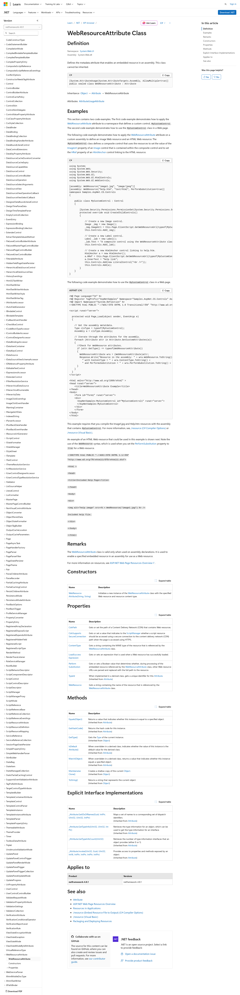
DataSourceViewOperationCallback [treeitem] (22, 175)
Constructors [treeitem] (15, 945)
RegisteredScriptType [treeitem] (16, 630)
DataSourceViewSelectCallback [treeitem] (20, 179)
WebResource (75, 684)
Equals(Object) (75, 719)
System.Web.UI (87, 51)
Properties (208, 44)
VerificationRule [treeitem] (13, 910)
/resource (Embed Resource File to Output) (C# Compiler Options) (108, 912)
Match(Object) (75, 758)
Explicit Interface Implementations (219, 52)
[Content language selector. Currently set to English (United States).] (18, 990)
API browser (88, 22)
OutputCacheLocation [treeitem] (16, 512)
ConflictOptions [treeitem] (13, 56)
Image (97, 147)
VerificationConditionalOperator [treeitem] (21, 901)
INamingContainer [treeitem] (14, 389)
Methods (207, 48)
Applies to (207, 56)
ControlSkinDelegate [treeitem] (15, 91)
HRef (74, 152)
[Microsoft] (6, 4)
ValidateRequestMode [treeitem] (16, 879)
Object (84, 93)
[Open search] (226, 4)
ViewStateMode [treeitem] (13, 923)
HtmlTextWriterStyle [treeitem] (15, 275)
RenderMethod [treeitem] (13, 634)
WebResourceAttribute (79, 123)
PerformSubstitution (145, 443)
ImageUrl (72, 147)
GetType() (73, 737)
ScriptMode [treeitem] (11, 682)
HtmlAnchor (99, 152)
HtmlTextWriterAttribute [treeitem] (17, 271)
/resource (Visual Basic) (79, 432)
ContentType (75, 645)
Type (99, 737)
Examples (207, 32)
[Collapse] (37, 20)
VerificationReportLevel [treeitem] (17, 905)
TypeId (72, 675)
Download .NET (227, 12)
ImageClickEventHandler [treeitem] (17, 385)
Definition (208, 28)
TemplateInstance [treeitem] (14, 792)
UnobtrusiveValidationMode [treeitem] (19, 831)
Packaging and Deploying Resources (92, 921)
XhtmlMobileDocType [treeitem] (16, 958)
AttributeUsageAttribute (91, 101)
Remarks (207, 36)
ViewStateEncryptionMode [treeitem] (18, 914)
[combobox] (23, 27)
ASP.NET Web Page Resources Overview (131, 562)
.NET (78, 22)
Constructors (209, 40)
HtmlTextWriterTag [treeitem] (14, 280)
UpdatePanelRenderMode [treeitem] (18, 844)
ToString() (73, 779)
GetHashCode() (76, 728)
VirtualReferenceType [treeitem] (16, 932)
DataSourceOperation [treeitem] (16, 161)
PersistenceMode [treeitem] (14, 577)
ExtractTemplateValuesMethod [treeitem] (20, 218)
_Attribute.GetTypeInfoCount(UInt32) (86, 838)
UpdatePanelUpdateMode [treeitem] (18, 857)
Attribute (96, 93)
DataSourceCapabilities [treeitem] (17, 148)
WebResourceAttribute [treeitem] (19, 940)
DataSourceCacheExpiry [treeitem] (17, 144)
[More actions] (170, 23)
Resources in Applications (87, 908)
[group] (120, 220)
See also (207, 60)
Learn (70, 22)
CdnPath (73, 627)
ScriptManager (134, 633)
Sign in (233, 3)
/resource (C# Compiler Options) (148, 428)
